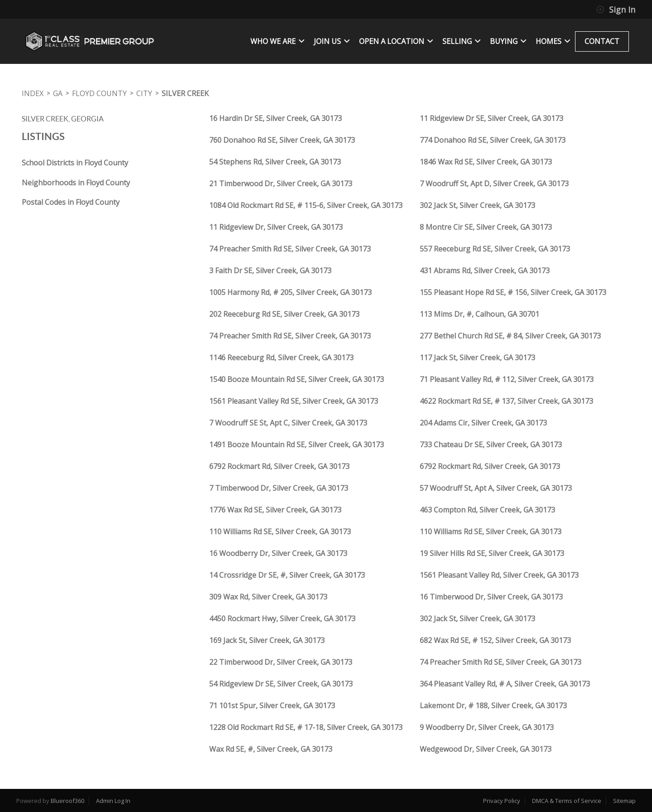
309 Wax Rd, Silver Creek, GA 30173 (268, 596)
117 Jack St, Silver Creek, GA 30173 (477, 357)
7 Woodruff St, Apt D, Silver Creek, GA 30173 (494, 183)
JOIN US (332, 41)
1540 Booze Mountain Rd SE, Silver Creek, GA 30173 (296, 379)
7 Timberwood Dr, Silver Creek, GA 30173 (278, 488)
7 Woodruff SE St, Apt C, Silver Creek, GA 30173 (288, 422)
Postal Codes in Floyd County (71, 202)
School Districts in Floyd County (75, 163)
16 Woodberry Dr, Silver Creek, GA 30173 (278, 553)
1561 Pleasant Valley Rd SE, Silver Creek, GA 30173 (293, 401)
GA (57, 93)
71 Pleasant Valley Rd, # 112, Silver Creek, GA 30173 (507, 379)
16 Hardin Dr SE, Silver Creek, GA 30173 (275, 118)
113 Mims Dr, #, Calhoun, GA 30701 (479, 314)
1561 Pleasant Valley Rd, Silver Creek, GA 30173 (499, 575)
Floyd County (99, 93)
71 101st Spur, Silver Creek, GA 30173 (272, 705)
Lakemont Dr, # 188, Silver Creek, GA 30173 (493, 705)
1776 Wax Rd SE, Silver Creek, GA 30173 (275, 509)
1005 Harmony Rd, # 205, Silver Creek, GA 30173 (290, 292)
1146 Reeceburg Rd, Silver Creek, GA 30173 (281, 357)
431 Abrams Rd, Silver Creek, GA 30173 (485, 270)
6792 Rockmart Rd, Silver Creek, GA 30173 (279, 466)
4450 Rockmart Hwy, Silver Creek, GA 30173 (282, 618)
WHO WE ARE (277, 41)
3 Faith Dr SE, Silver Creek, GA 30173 (270, 270)
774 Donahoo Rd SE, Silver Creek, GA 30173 (493, 140)
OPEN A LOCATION (396, 41)
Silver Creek (185, 93)
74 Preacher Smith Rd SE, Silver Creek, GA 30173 (290, 248)
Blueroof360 (67, 801)
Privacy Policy (501, 801)
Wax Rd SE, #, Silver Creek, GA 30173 (270, 749)
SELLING (461, 41)
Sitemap (624, 801)
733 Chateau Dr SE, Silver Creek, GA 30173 (491, 444)
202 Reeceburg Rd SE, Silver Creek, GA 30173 (284, 314)
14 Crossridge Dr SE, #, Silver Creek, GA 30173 (287, 575)
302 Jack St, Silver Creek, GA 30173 (477, 205)
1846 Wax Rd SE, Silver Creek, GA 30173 (486, 161)
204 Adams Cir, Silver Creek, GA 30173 (483, 422)
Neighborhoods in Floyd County (76, 183)
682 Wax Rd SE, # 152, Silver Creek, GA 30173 (495, 640)
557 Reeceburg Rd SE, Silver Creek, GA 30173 (495, 248)
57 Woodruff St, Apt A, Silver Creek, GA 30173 (496, 488)
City (144, 93)
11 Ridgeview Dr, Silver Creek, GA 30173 (276, 227)
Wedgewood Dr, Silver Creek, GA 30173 (485, 749)
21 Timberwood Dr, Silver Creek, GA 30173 (280, 183)
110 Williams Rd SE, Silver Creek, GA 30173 (280, 531)
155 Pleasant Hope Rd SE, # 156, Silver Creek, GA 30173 (513, 292)
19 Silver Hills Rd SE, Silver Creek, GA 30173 (492, 553)
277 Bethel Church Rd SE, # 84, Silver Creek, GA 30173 (510, 335)
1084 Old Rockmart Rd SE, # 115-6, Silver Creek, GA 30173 (306, 205)
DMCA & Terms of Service (566, 801)
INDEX (32, 93)
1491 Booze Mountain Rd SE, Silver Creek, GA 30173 (296, 444)
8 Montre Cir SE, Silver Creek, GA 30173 (486, 227)
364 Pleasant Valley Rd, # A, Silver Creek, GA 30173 (505, 683)
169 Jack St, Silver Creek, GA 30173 (267, 640)
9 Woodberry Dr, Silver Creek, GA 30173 (487, 727)
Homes (553, 41)
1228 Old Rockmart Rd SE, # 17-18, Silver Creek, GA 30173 (306, 727)
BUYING (508, 41)
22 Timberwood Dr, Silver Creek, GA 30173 (280, 662)
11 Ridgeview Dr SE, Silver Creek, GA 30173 (491, 118)
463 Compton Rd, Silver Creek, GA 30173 (487, 509)
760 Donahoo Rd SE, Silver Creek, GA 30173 (282, 140)
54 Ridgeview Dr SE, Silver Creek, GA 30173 (281, 683)
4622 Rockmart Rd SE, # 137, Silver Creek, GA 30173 (506, 401)
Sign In (615, 9)
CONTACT (602, 41)
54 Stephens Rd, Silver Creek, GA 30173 (275, 161)
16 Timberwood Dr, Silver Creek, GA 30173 (491, 596)
